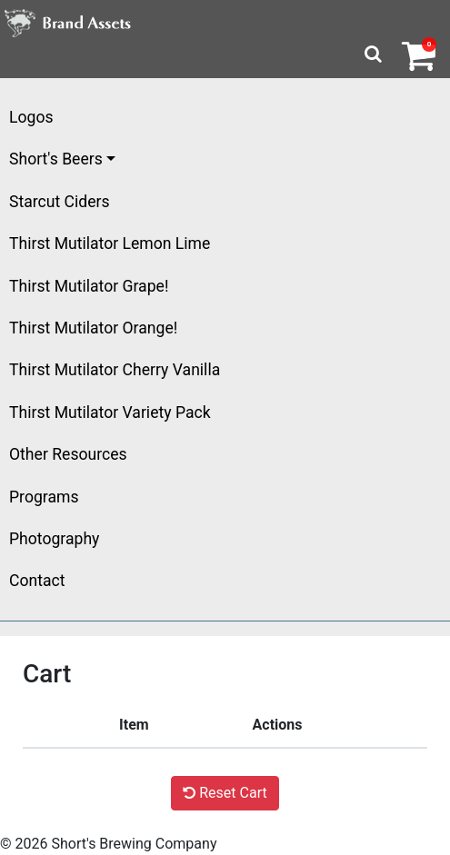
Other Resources (68, 454)
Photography (54, 539)
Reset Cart (224, 792)
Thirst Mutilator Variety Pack (110, 412)
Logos (31, 117)
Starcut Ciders (59, 202)
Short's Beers (56, 159)
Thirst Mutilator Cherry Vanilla (114, 370)
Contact (37, 581)
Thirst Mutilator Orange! (93, 328)
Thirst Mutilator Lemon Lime (109, 243)
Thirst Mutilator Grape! (88, 286)
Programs (44, 497)
